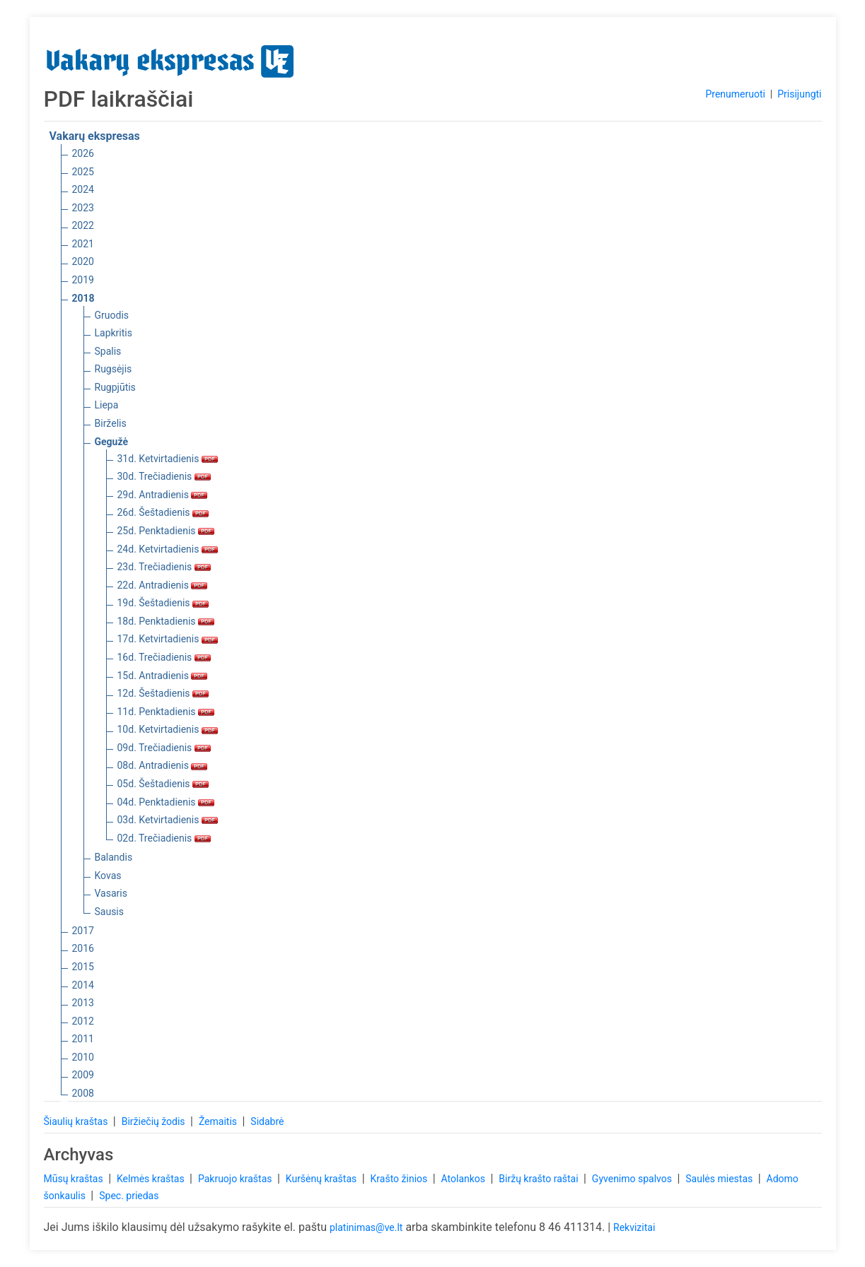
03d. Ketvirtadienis (167, 819)
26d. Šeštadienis (163, 512)
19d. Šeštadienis (163, 602)
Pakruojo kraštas (236, 1178)
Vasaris (111, 893)
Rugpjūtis (115, 387)
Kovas (108, 875)
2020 (83, 261)
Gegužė (112, 441)
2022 (83, 225)
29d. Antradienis (162, 494)
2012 (83, 1021)
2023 (83, 207)
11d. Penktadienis (166, 711)
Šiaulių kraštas (77, 1121)
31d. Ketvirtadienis (167, 458)
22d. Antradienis (162, 585)
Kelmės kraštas (152, 1178)
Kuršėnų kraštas (322, 1178)
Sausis (109, 911)
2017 (83, 930)
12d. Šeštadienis (163, 693)
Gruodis (112, 315)
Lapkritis (113, 332)
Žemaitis (219, 1121)
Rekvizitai (634, 1227)
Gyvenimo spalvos (633, 1178)
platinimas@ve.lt (366, 1227)
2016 (83, 948)
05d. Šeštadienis (163, 783)
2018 (83, 298)
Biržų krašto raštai (540, 1178)
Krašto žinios (400, 1178)
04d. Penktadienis (166, 802)
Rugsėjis (113, 369)
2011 (83, 1038)
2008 (83, 1093)
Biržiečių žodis (154, 1121)
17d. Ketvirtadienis (167, 638)
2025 (83, 171)
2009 (83, 1074)
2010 (83, 1057)
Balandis (114, 857)
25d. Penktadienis (166, 530)
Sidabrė (267, 1121)
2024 (83, 189)
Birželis (111, 423)
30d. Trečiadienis (164, 476)
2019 (83, 279)
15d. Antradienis (162, 675)
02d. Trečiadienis (164, 838)
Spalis (108, 351)
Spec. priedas (128, 1195)
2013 (83, 1002)
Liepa (107, 405)
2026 (83, 153)
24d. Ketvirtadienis (167, 549)
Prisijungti (799, 94)
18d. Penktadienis (166, 621)
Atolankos (464, 1178)
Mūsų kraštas (75, 1178)
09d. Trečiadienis (164, 747)
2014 (83, 985)
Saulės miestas (720, 1178)
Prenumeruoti (735, 94)
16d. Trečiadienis (164, 657)
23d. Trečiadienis (164, 566)
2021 (83, 243)
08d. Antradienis (162, 765)
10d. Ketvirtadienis (167, 729)
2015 (83, 966)
